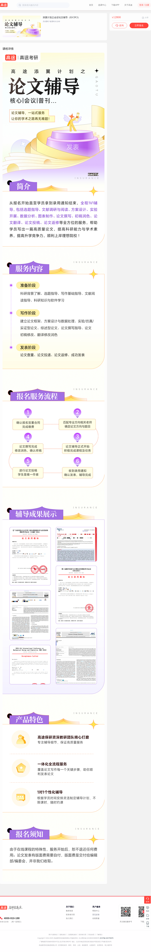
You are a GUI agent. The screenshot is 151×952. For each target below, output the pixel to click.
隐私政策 (63, 934)
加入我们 (69, 918)
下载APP (115, 5)
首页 (91, 5)
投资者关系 (70, 915)
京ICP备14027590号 (106, 938)
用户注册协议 (53, 934)
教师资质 (69, 911)
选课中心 (102, 5)
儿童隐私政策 (72, 934)
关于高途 (128, 5)
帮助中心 (95, 911)
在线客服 (95, 918)
